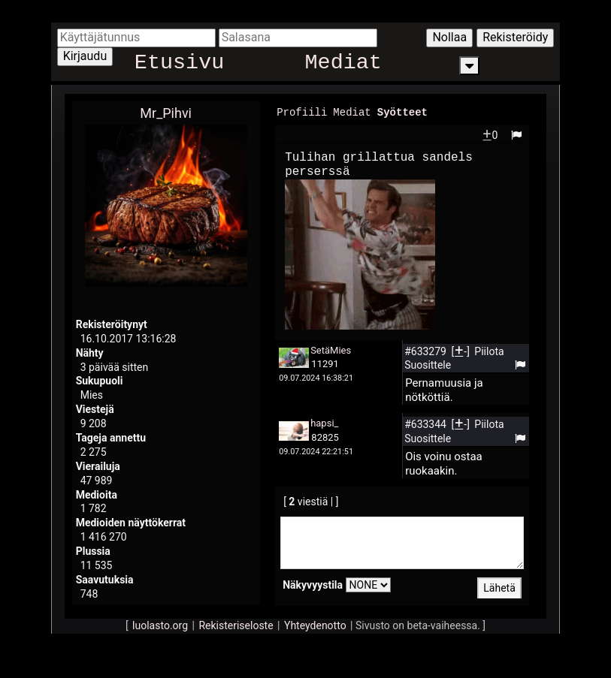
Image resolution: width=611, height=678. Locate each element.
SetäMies (330, 349)
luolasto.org (160, 625)
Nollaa (449, 37)
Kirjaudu (85, 56)
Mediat (343, 65)
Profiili (302, 111)
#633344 (426, 423)
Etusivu (179, 65)
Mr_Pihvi (166, 113)
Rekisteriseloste (235, 625)
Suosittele (427, 364)
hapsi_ (324, 422)
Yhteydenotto (315, 625)
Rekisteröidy (515, 37)
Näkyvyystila (313, 584)
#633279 (426, 351)
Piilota (489, 351)
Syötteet (402, 111)
